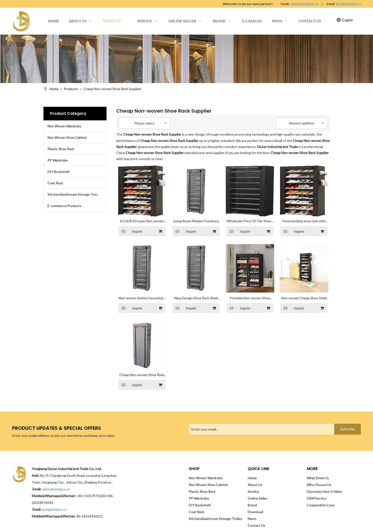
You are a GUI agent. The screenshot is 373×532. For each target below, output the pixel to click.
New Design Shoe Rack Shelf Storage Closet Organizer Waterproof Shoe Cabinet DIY (196, 292)
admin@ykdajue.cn (304, 4)
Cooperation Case (320, 496)
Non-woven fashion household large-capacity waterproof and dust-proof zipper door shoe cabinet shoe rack (142, 292)
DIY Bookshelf (58, 172)
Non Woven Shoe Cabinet (67, 137)
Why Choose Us (319, 476)
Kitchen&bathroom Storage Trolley (74, 194)
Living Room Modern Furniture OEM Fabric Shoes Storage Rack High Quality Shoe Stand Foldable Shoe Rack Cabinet (196, 218)
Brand (252, 496)
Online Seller (257, 489)
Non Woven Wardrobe (64, 126)
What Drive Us (318, 469)
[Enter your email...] (208, 420)
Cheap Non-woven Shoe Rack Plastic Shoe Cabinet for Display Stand (142, 366)
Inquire (130, 228)
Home (252, 469)
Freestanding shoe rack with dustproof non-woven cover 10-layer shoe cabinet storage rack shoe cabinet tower (304, 218)
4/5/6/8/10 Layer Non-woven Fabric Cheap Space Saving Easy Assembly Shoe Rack (142, 218)
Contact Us (256, 516)
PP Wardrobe (58, 160)
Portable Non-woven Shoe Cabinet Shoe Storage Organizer (250, 292)
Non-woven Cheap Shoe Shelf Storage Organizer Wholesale (304, 292)
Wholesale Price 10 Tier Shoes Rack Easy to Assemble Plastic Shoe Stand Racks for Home (250, 218)
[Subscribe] (347, 420)
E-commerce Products (64, 206)
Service (253, 482)
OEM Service (316, 489)
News (252, 510)
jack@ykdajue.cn (348, 4)
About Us (255, 476)
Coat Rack (55, 183)
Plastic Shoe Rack (61, 149)
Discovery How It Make (324, 482)
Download (255, 503)
